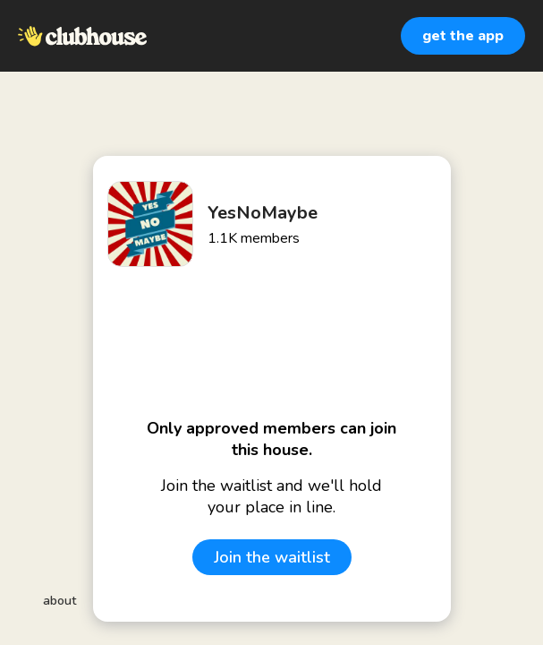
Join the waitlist (272, 557)
